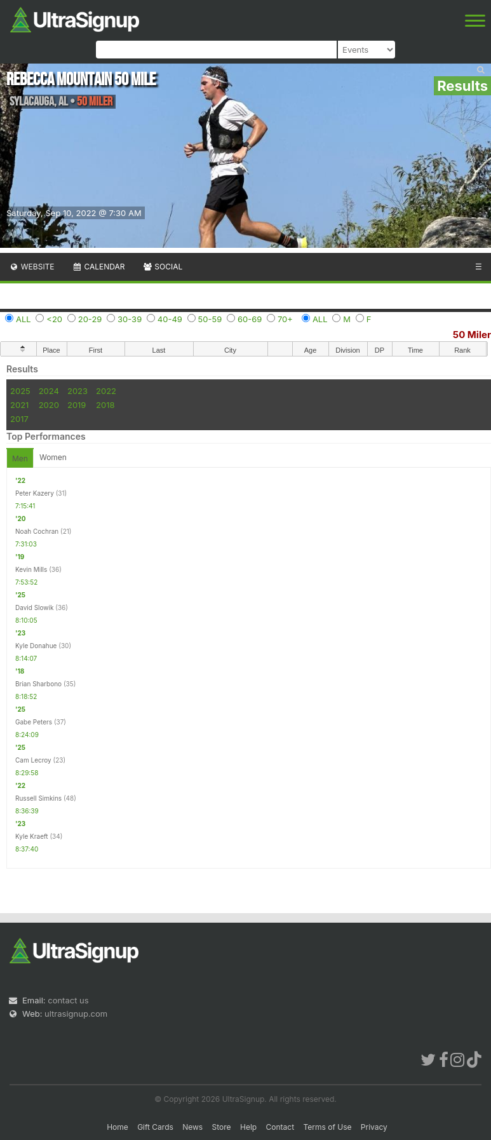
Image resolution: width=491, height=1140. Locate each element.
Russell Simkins (38, 798)
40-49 (170, 319)
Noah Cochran (36, 531)
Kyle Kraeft (31, 836)
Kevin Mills (31, 569)
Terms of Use (327, 1127)
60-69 (250, 319)
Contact (280, 1127)
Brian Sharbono (38, 684)
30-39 (130, 319)
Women (53, 457)
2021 (19, 405)
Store (221, 1127)
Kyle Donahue (36, 645)
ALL (23, 319)
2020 (49, 405)
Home (117, 1127)
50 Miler (472, 335)
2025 (20, 391)
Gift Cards (155, 1127)
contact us (68, 1000)
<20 (54, 319)
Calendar (98, 266)
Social (162, 266)
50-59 (210, 319)
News (192, 1127)
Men (20, 458)
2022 (106, 391)
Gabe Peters (33, 722)
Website (32, 266)
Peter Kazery (34, 493)
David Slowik (34, 607)
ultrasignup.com (75, 1013)
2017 (19, 419)
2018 (105, 405)
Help (248, 1127)
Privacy (374, 1127)
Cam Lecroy (33, 760)
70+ (285, 319)
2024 (49, 391)
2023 (77, 391)
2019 (76, 405)
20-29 (90, 319)
